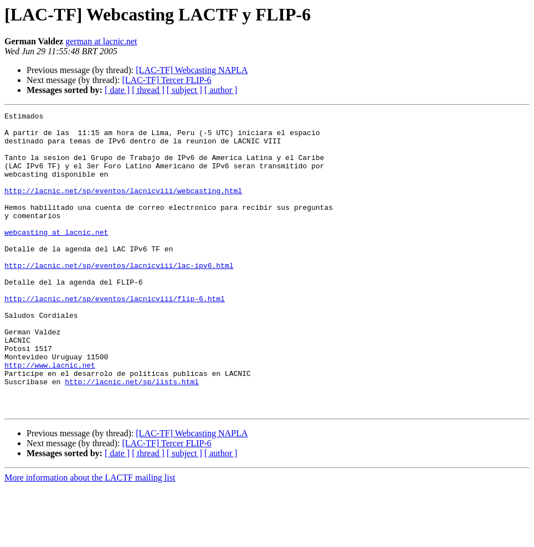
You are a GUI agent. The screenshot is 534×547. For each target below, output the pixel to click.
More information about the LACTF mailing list (89, 537)
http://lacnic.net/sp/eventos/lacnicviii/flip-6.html (114, 337)
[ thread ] (148, 90)
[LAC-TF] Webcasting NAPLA (192, 70)
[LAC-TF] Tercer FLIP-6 (166, 80)
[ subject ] (184, 90)
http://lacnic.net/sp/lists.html (132, 436)
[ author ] (221, 90)
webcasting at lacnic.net (56, 257)
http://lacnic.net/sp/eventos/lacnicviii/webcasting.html (123, 207)
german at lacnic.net (101, 41)
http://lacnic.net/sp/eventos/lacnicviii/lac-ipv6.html (118, 297)
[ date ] (117, 90)
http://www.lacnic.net (49, 416)
